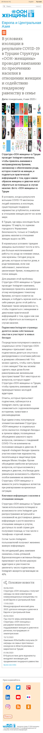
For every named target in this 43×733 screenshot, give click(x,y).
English (31, 2)
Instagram (8, 707)
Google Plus (28, 687)
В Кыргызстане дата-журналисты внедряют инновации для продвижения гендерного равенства (21, 658)
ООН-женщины (34, 726)
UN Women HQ (6, 2)
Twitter (18, 687)
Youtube (18, 697)
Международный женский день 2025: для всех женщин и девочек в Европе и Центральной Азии (21, 609)
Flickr (28, 697)
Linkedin (8, 697)
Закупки (6, 730)
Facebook (8, 687)
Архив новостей (9, 665)
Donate (8, 716)
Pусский (39, 2)
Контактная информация (18, 730)
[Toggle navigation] (4, 32)
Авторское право (22, 726)
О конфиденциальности (28, 728)
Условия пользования (11, 728)
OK (28, 707)
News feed (18, 707)
